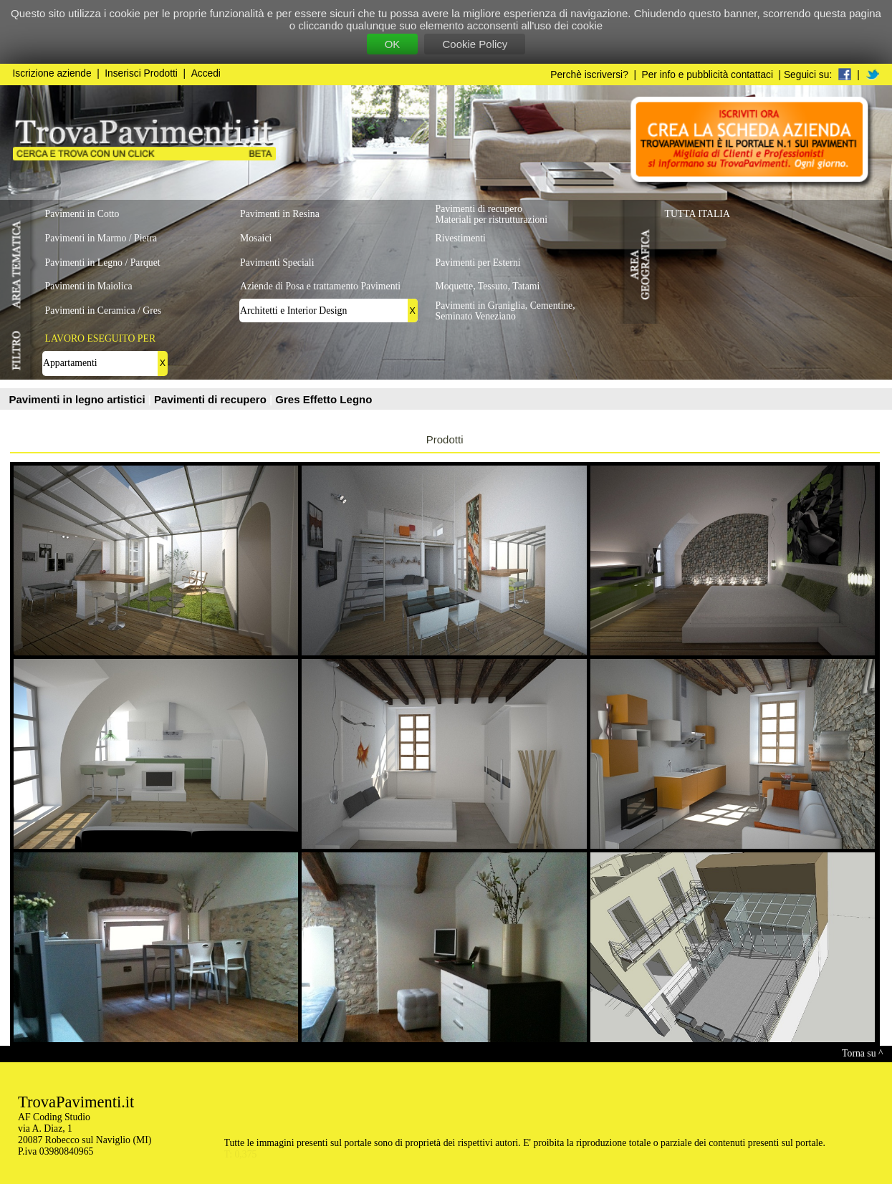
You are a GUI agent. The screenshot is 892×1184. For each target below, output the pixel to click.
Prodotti (445, 439)
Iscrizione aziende (52, 73)
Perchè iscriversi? (589, 74)
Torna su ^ (862, 1053)
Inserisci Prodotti (141, 73)
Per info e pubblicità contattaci (707, 74)
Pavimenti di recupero (211, 399)
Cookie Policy (474, 44)
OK (393, 44)
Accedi (206, 73)
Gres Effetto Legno (323, 399)
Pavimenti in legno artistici (78, 399)
